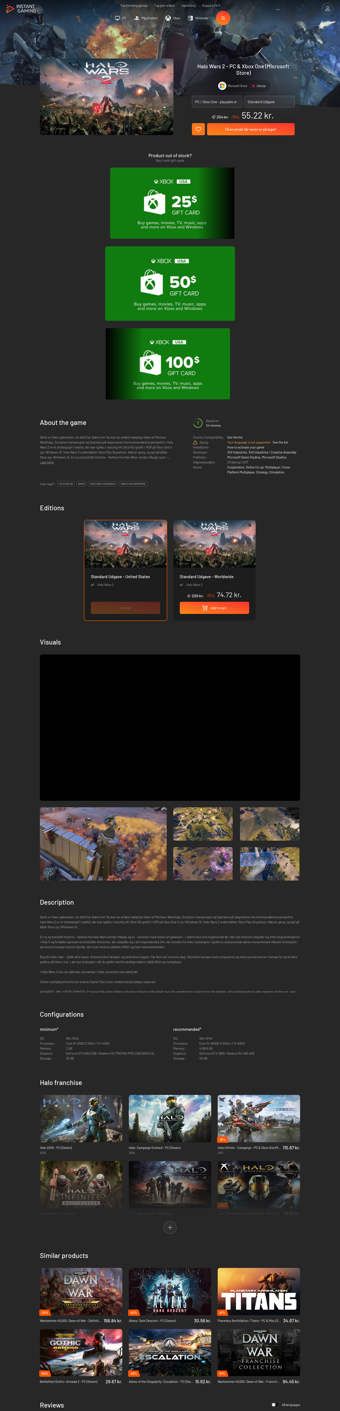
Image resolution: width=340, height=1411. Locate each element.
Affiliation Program (115, 1339)
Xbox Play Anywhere (133, 296)
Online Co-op (255, 280)
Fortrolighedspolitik (115, 1332)
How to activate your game (245, 260)
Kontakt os (109, 1346)
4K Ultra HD (66, 296)
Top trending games (134, 5)
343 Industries (237, 265)
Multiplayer (272, 280)
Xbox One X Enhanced (103, 296)
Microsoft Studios (274, 270)
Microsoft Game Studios (243, 270)
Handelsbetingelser (115, 1325)
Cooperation (235, 280)
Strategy (262, 285)
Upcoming (188, 5)
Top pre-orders (164, 5)
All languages (285, 1217)
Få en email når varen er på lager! (251, 129)
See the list (235, 250)
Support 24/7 (211, 5)
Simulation (276, 285)
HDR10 (81, 296)
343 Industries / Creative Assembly (272, 265)
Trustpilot (46, 1325)
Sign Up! (289, 1304)
